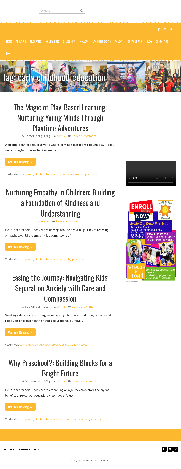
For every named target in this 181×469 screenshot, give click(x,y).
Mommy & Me (52, 41)
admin (61, 136)
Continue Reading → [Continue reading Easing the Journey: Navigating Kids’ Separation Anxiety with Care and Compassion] (20, 332)
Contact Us (162, 41)
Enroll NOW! (69, 41)
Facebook (159, 29)
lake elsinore (68, 419)
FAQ (8, 53)
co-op (23, 174)
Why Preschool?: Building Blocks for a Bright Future (60, 368)
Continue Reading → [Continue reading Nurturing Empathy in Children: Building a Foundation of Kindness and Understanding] (20, 247)
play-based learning (72, 174)
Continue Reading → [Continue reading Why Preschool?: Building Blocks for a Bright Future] (20, 407)
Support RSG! (135, 41)
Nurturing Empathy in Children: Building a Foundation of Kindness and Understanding (60, 202)
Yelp (171, 29)
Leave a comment (84, 136)
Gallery (84, 41)
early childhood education (43, 174)
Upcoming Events (102, 41)
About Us (21, 41)
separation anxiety (76, 344)
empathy (65, 259)
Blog (149, 41)
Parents (119, 41)
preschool (91, 174)
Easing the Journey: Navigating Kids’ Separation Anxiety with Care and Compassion (60, 288)
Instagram (165, 29)
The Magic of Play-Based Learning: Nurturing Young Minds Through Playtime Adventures (60, 117)
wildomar (96, 419)
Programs (35, 41)
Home (9, 41)
